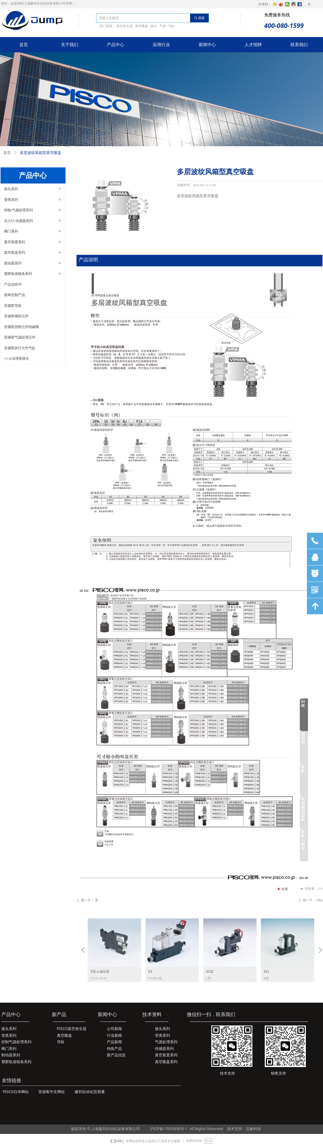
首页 (7, 153)
